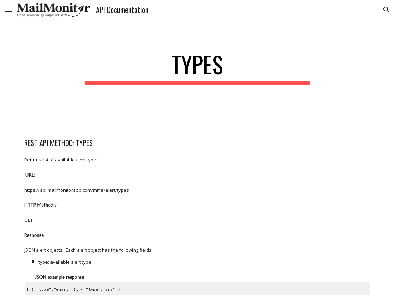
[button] (8, 9)
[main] (198, 68)
